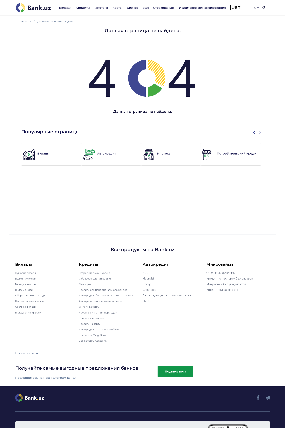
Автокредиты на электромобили (101, 329)
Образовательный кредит (97, 278)
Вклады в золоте (26, 284)
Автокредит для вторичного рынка (103, 301)
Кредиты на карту (91, 323)
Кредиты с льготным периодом (100, 312)
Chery (147, 284)
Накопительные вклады (31, 301)
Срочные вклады (26, 306)
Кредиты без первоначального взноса (105, 290)
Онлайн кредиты (90, 306)
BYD (146, 301)
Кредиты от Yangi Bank (95, 335)
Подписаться (175, 371)
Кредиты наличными (93, 318)
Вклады (65, 8)
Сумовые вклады (26, 273)
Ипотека (101, 8)
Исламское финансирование (202, 8)
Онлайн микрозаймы (220, 273)
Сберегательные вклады (32, 295)
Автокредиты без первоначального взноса (109, 295)
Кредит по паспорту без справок (229, 278)
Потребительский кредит (97, 273)
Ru (256, 7)
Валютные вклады (27, 278)
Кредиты (83, 8)
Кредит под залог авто (222, 290)
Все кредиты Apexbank (95, 340)
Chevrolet (149, 290)
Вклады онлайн (26, 290)
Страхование (163, 8)
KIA (145, 273)
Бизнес (133, 8)
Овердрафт (87, 284)
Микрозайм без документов (226, 284)
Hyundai (148, 278)
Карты (117, 8)
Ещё (145, 8)
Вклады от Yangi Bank (30, 312)
